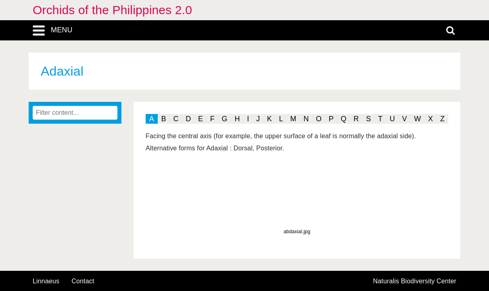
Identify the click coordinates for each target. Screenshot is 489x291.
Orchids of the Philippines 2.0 (112, 10)
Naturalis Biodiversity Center (415, 281)
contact (82, 281)
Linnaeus (46, 281)
